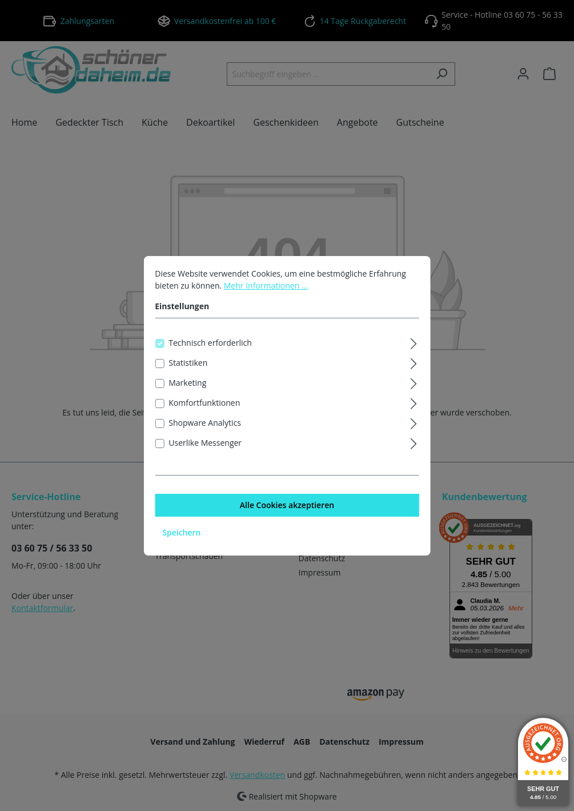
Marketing (187, 384)
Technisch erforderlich (210, 344)
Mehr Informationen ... (266, 287)
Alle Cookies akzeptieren (287, 507)
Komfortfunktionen (204, 404)
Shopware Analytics (204, 425)
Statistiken (187, 364)
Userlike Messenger (205, 445)
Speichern (181, 534)
